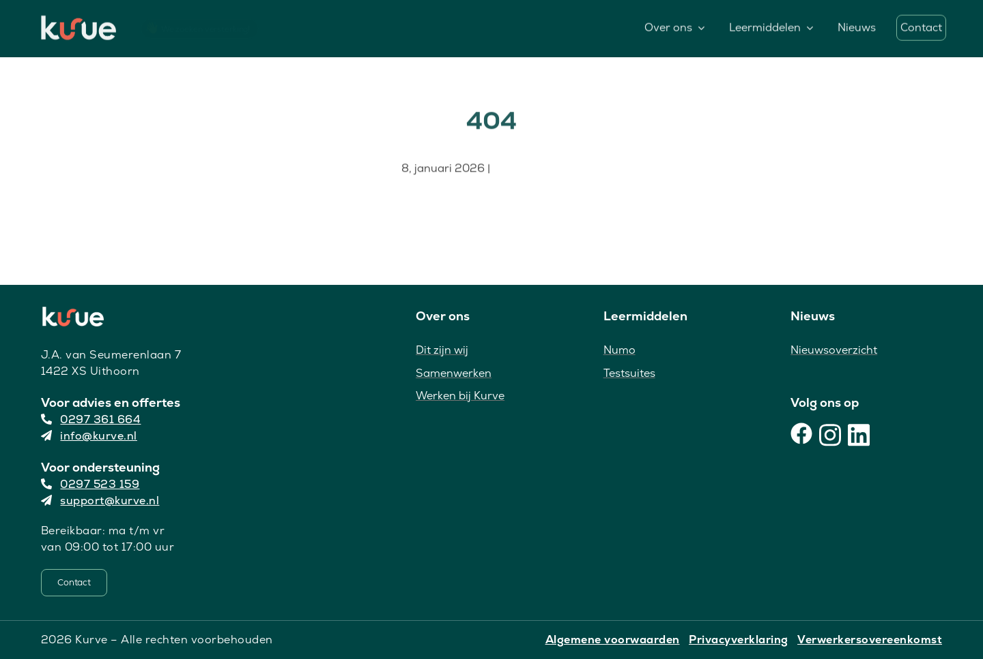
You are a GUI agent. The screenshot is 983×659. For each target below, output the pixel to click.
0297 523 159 (90, 484)
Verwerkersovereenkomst (869, 639)
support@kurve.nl (100, 500)
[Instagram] (830, 433)
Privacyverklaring (738, 639)
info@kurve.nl (89, 436)
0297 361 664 (91, 419)
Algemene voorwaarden (612, 639)
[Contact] (74, 582)
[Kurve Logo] (78, 21)
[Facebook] (801, 433)
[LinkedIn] (859, 433)
